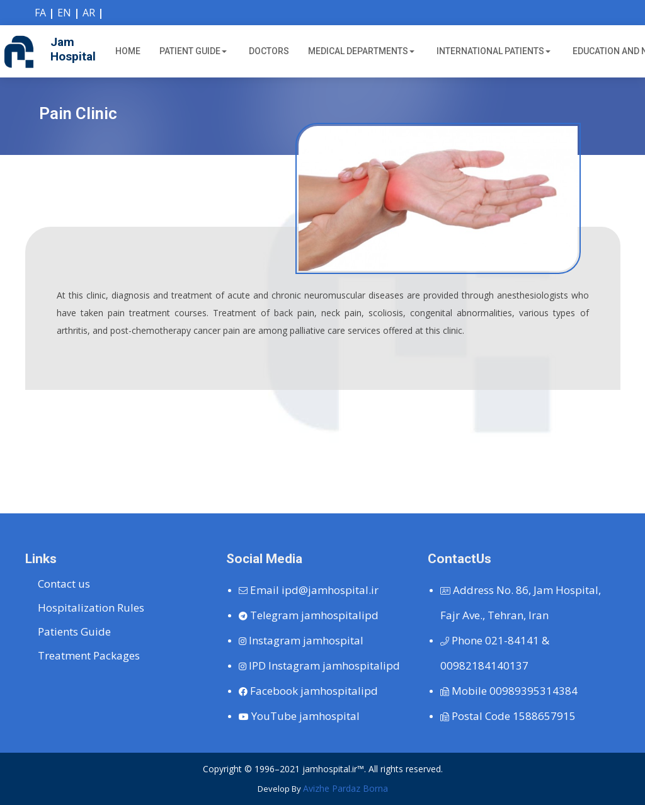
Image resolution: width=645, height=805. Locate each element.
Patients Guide (74, 631)
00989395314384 (509, 690)
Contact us (64, 583)
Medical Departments (361, 51)
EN (64, 13)
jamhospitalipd (309, 615)
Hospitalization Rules (91, 607)
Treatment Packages (89, 655)
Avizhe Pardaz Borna (345, 788)
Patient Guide (193, 51)
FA (40, 13)
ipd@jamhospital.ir (309, 590)
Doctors (269, 51)
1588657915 (508, 716)
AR (89, 13)
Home (127, 51)
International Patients (494, 51)
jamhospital (301, 640)
